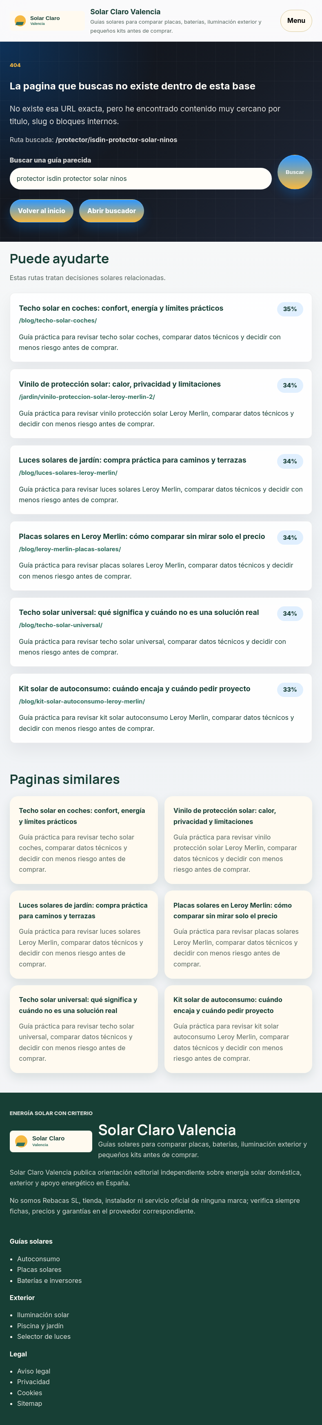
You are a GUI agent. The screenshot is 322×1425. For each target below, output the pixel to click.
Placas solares (39, 1269)
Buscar (295, 172)
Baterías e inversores (49, 1280)
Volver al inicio (41, 211)
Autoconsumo (38, 1259)
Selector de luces (44, 1336)
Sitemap (29, 1403)
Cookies (29, 1393)
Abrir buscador (111, 211)
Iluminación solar (43, 1315)
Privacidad (33, 1382)
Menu (296, 20)
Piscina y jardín (40, 1326)
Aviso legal (33, 1371)
